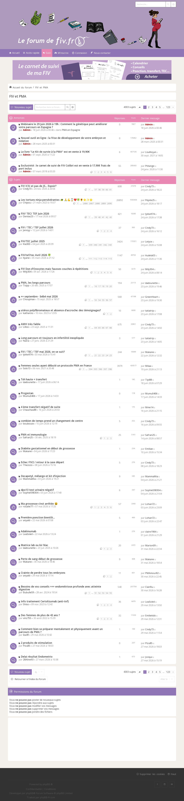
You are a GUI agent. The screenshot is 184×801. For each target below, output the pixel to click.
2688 (97, 203)
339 (90, 244)
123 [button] (168, 107)
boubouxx (28, 423)
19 (107, 286)
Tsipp (26, 285)
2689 (103, 203)
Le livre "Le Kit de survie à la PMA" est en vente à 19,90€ (55, 151)
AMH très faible (30, 324)
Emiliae (149, 448)
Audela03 (150, 255)
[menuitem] (61, 53)
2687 (91, 203)
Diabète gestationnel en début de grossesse (48, 448)
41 (103, 217)
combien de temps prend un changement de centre (52, 420)
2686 (85, 203)
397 (105, 369)
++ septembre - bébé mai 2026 (39, 296)
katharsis (28, 313)
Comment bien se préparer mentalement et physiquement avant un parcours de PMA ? (61, 630)
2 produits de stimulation (36, 642)
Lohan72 (150, 504)
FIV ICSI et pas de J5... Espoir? (38, 186)
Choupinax (29, 299)
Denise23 (28, 216)
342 (105, 244)
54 (99, 300)
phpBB (29, 793)
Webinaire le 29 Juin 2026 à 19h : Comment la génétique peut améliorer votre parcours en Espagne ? (63, 125)
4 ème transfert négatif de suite (40, 407)
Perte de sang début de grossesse (41, 559)
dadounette (151, 283)
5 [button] (160, 107)
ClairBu (149, 586)
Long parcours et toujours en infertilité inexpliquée (52, 338)
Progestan (27, 393)
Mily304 (27, 271)
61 (110, 189)
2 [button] (148, 107)
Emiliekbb (150, 615)
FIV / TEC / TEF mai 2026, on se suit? (43, 351)
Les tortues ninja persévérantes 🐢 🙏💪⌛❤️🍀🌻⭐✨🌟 (57, 199)
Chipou (27, 202)
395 (95, 369)
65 (99, 327)
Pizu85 (26, 645)
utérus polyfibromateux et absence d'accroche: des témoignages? (61, 310)
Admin (26, 130)
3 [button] (152, 107)
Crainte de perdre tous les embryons (43, 572)
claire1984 (150, 531)
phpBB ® (48, 784)
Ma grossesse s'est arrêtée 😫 (39, 503)
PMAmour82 (152, 573)
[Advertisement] (92, 739)
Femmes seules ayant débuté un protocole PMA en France (56, 365)
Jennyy (26, 230)
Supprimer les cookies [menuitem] (152, 774)
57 (95, 189)
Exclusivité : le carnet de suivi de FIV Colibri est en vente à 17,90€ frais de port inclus (64, 167)
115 (110, 258)
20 (110, 286)
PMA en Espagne (71, 130)
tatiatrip (149, 310)
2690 (109, 203)
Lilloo (26, 326)
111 (90, 258)
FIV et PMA (17, 96)
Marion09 (150, 545)
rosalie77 (28, 506)
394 (90, 369)
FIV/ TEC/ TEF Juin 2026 (35, 213)
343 (110, 244)
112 (95, 258)
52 (99, 593)
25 (110, 355)
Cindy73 (27, 188)
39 (95, 217)
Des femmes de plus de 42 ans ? (40, 615)
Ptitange (149, 165)
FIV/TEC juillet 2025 (33, 241)
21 (95, 355)
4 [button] (156, 107)
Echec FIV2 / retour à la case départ (42, 462)
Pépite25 (150, 200)
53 (95, 300)
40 (99, 217)
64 (95, 327)
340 (95, 244)
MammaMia (29, 478)
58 (99, 189)
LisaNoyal (150, 152)
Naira (26, 340)
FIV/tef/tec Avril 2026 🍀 (36, 255)
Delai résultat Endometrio (36, 656)
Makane (149, 352)
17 (99, 286)
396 (100, 369)
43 (110, 217)
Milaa (148, 365)
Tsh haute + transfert (34, 379)
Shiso (26, 604)
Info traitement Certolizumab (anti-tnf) (45, 601)
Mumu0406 (29, 396)
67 (107, 327)
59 (103, 189)
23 (103, 355)
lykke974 (150, 214)
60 (107, 189)
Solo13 (26, 368)
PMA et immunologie (34, 434)
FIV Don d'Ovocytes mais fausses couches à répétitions (54, 269)
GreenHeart (151, 296)
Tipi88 (148, 379)
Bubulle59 (28, 592)
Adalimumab (28, 531)
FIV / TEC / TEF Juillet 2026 (37, 227)
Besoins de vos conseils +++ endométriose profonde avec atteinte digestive (60, 588)
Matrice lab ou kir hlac (34, 545)
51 (95, 593)
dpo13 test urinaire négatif (37, 490)
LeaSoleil (28, 534)
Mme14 (149, 407)
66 (103, 327)
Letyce (148, 241)
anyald (26, 520)
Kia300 (26, 244)
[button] (139, 107)
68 (110, 327)
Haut (173, 774)
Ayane (26, 257)
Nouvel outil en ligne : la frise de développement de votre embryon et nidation (62, 139)
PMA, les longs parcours (35, 282)
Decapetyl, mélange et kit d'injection (43, 476)
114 (105, 258)
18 (103, 286)
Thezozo (27, 465)
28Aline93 (28, 659)
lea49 (26, 634)
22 (99, 355)
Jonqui (148, 657)
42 (107, 217)
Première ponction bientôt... (38, 517)
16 (95, 286)
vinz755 (27, 618)
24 (107, 355)
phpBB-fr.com (47, 797)
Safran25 (28, 437)
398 (110, 369)
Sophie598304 (30, 492)
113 (100, 258)
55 (103, 300)
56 (107, 300)
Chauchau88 (29, 409)
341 (100, 244)
